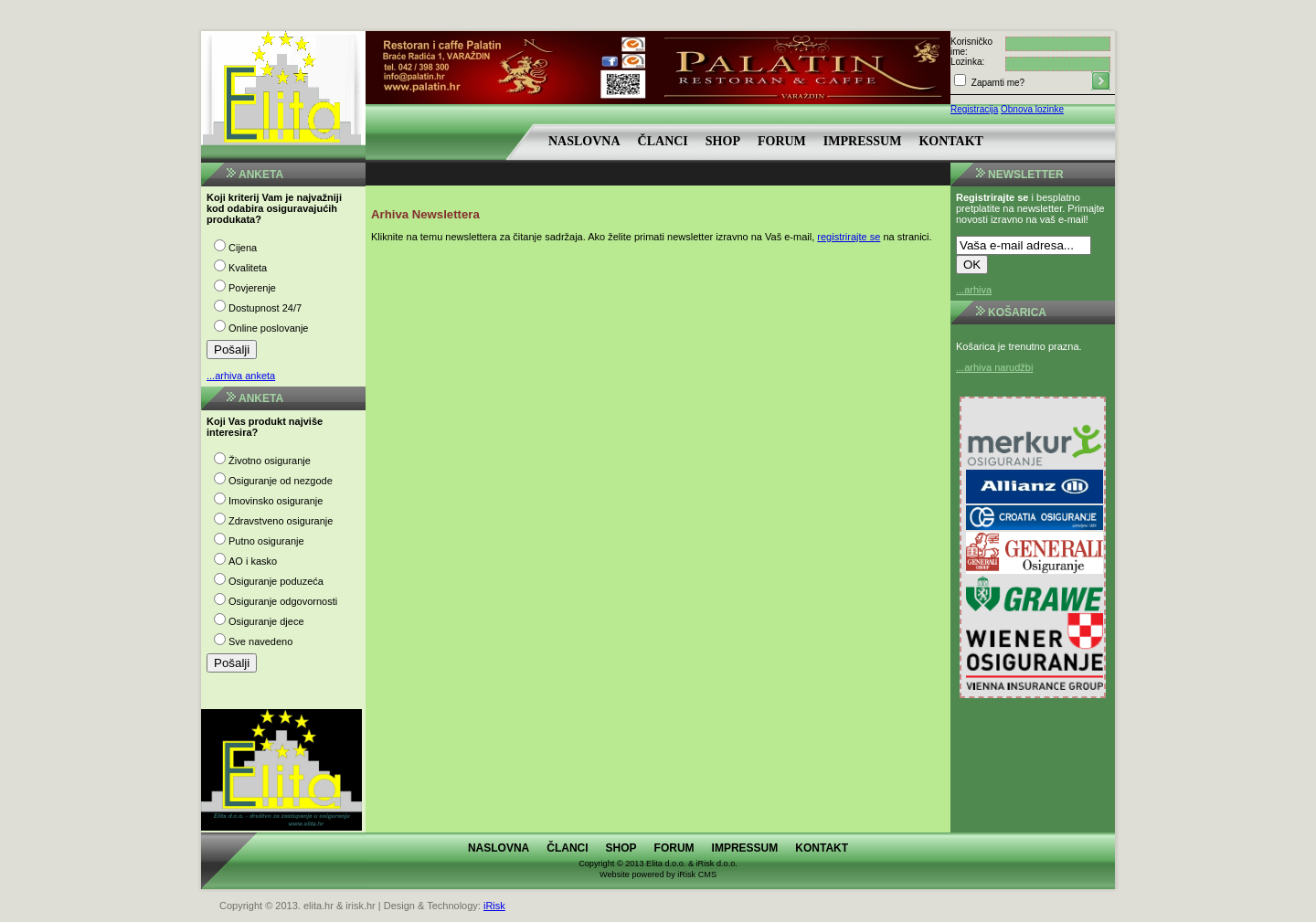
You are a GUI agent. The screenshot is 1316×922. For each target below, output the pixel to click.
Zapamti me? (996, 83)
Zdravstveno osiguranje (280, 520)
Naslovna (584, 141)
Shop (723, 141)
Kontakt (950, 141)
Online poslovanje (268, 328)
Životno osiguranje (269, 460)
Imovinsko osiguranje (275, 500)
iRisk (494, 905)
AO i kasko (252, 561)
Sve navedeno (260, 641)
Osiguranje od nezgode (280, 480)
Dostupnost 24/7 (265, 307)
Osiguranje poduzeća (276, 581)
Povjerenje (252, 287)
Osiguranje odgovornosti (282, 601)
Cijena (242, 247)
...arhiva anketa (241, 375)
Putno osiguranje (266, 540)
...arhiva (974, 289)
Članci (663, 141)
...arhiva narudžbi (994, 367)
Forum (782, 141)
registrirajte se (848, 236)
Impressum (862, 141)
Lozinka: (967, 62)
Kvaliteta (247, 267)
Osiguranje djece (266, 621)
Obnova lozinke (1032, 109)
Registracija (974, 109)
